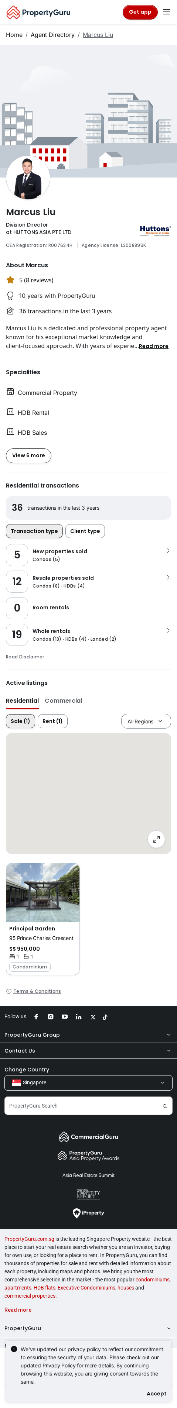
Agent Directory (53, 34)
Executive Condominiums (86, 1288)
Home (14, 34)
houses (126, 1288)
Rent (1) (52, 721)
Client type (85, 531)
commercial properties (29, 1296)
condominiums (153, 1280)
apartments (17, 1288)
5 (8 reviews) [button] (36, 280)
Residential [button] (22, 700)
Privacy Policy (59, 1365)
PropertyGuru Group (88, 1035)
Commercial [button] (63, 700)
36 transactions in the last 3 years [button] (65, 311)
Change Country (26, 1069)
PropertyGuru (88, 1328)
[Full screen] (156, 839)
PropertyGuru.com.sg (29, 1239)
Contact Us (88, 1051)
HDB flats (44, 1288)
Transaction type (34, 531)
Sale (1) (20, 721)
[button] (154, 346)
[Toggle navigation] (166, 12)
